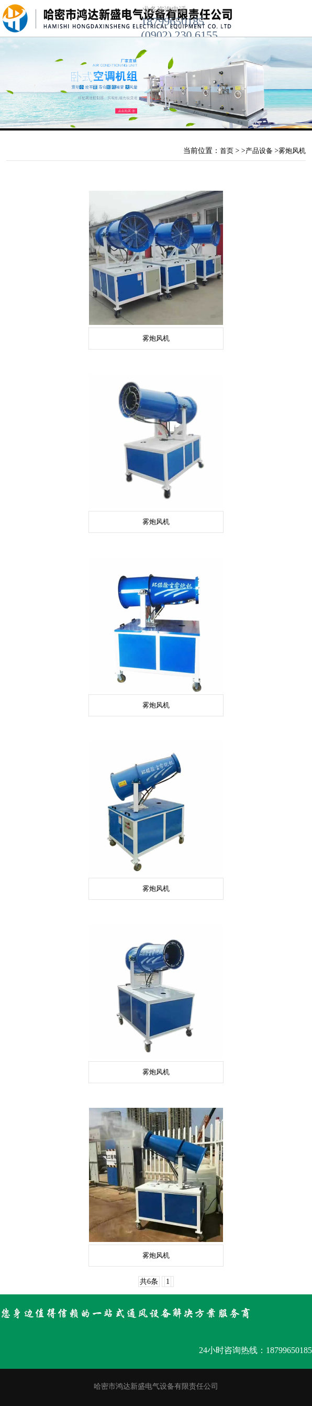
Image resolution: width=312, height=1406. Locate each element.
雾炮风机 (292, 151)
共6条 (149, 1281)
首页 (226, 151)
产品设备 (259, 151)
